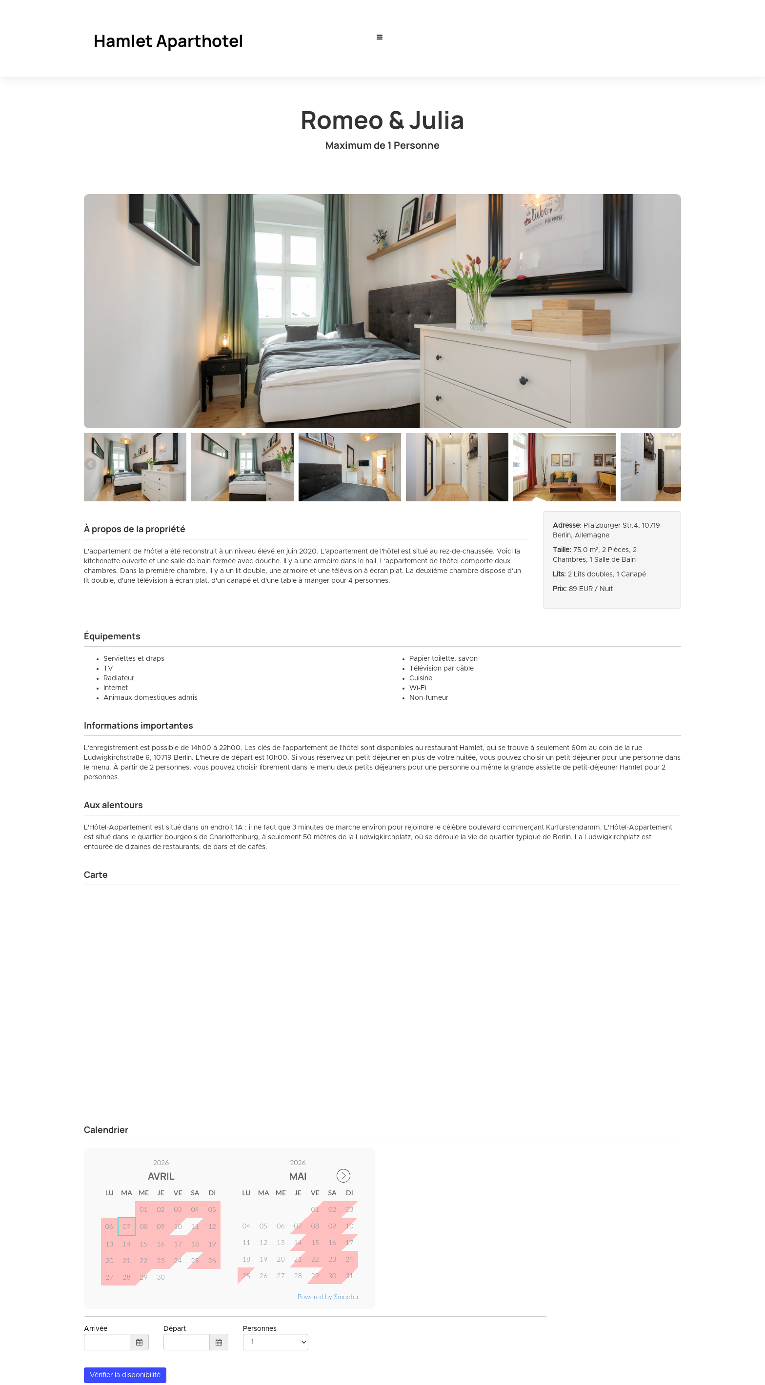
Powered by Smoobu (328, 1296)
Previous (91, 464)
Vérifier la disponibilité (125, 1375)
